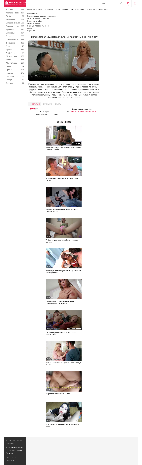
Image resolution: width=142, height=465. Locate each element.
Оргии (15, 66)
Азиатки (15, 9)
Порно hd (31, 30)
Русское (15, 73)
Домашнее (15, 43)
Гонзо (15, 36)
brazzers (88, 111)
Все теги (95, 111)
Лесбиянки (15, 53)
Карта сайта (11, 457)
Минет (15, 59)
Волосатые (15, 33)
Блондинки (15, 19)
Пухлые (15, 69)
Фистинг (15, 83)
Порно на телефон (34, 21)
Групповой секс (15, 39)
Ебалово (15, 46)
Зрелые (15, 49)
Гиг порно (9, 453)
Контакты (11, 460)
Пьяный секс (32, 13)
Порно (29, 28)
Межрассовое (15, 56)
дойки (82, 111)
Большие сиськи (15, 22)
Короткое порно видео (14, 447)
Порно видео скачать (14, 450)
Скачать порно (33, 23)
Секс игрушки (15, 76)
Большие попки (15, 26)
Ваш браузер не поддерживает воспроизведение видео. (63, 61)
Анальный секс (15, 12)
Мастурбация (15, 63)
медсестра (75, 111)
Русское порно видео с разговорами (42, 16)
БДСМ (15, 16)
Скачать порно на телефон (38, 18)
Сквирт (15, 79)
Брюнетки (15, 29)
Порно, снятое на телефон (38, 26)
